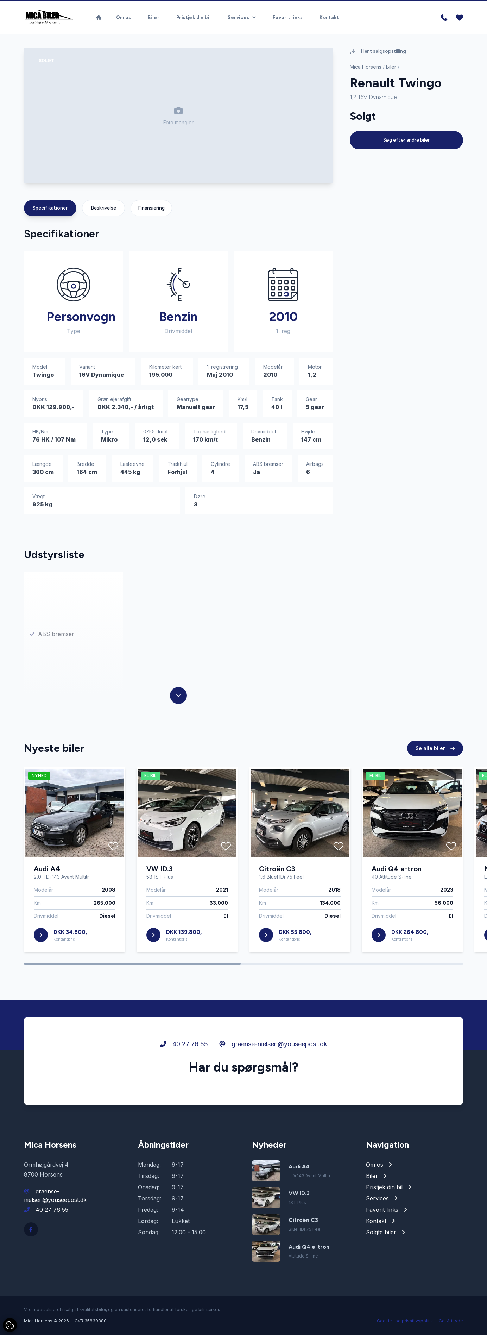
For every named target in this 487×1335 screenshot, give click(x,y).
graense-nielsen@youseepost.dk (273, 1045)
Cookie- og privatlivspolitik (405, 1320)
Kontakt (329, 16)
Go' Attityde (451, 1320)
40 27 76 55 (184, 1045)
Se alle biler (435, 750)
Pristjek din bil (193, 16)
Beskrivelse (103, 208)
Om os (123, 16)
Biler (153, 16)
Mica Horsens (365, 67)
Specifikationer (50, 208)
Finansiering (151, 208)
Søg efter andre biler (406, 140)
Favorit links (288, 16)
